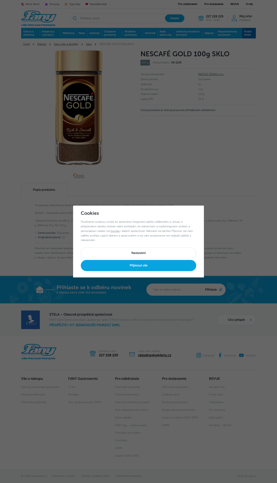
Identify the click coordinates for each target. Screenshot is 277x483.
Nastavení (138, 253)
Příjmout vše (139, 265)
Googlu (115, 231)
